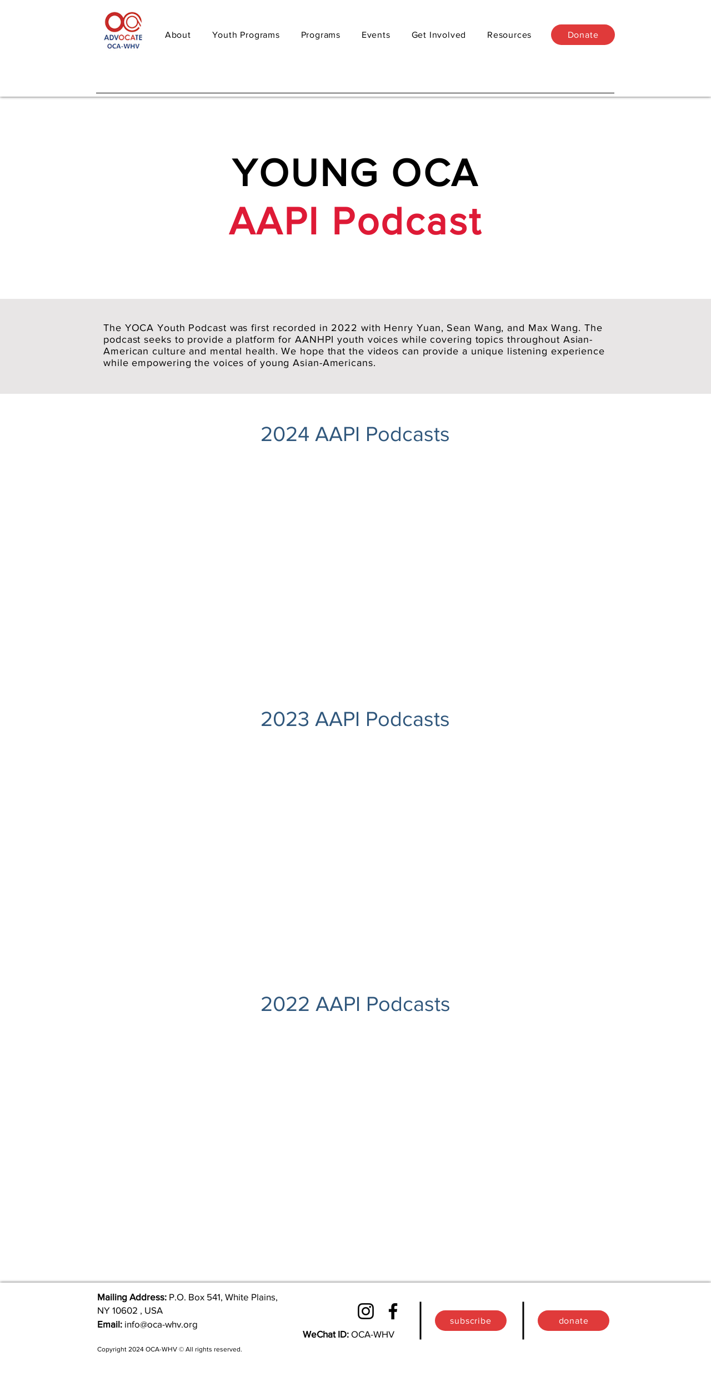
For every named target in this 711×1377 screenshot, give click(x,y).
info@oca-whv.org (161, 1324)
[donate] (573, 1320)
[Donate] (583, 34)
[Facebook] (393, 1311)
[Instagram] (366, 1311)
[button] (321, 34)
